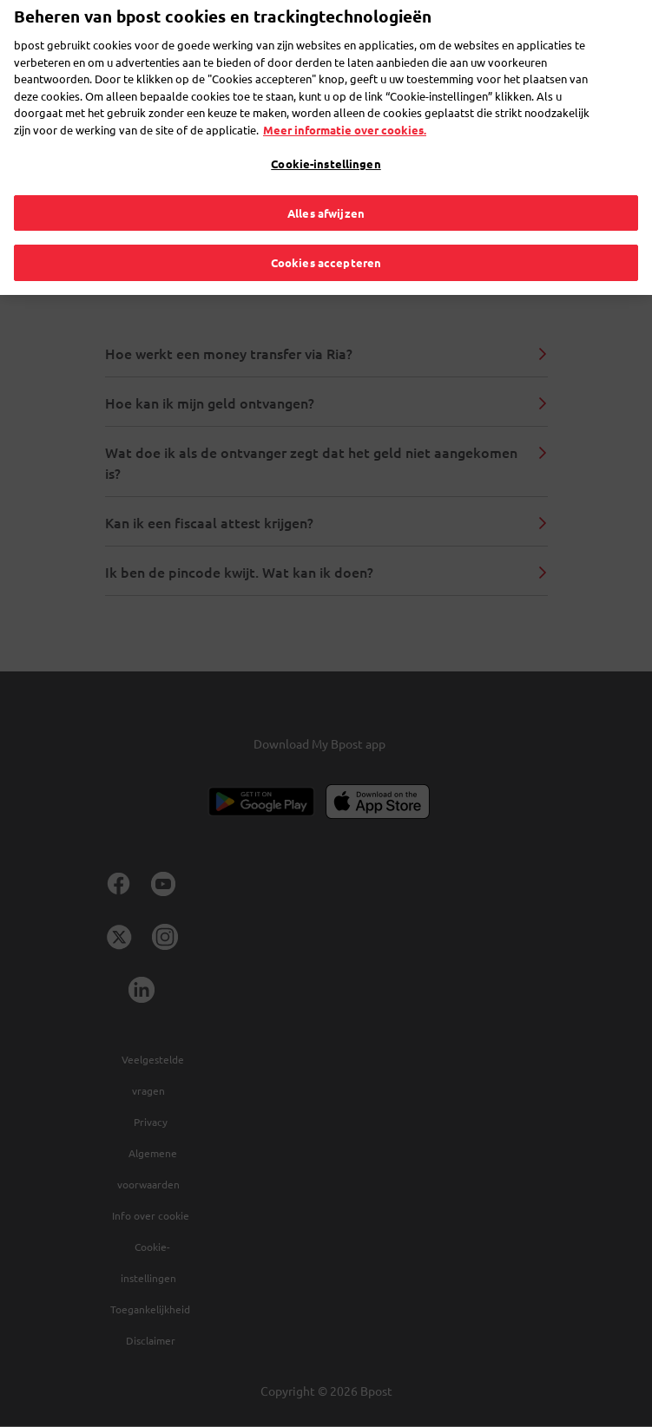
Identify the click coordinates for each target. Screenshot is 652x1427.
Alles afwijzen (326, 183)
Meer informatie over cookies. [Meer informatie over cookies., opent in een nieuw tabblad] (344, 100)
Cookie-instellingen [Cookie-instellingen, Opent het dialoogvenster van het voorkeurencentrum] (325, 135)
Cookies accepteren (326, 233)
